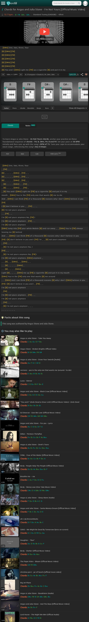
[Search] (79, 3)
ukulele (22, 108)
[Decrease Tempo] (3, 74)
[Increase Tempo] (21, 74)
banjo (39, 108)
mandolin (30, 108)
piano (15, 108)
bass (47, 108)
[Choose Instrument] (52, 108)
